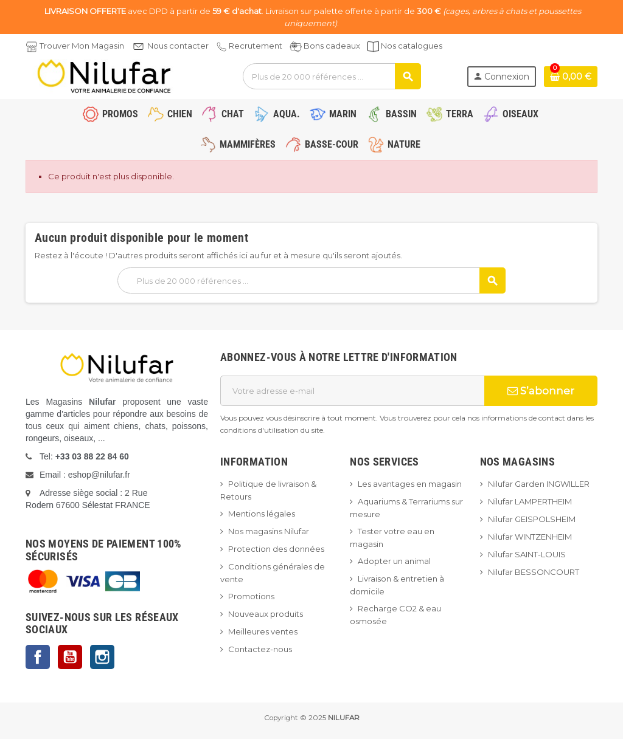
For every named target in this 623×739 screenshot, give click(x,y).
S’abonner (540, 391)
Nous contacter (178, 45)
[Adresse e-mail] (352, 391)
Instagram (102, 657)
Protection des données (276, 549)
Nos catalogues (411, 45)
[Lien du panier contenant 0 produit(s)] (570, 76)
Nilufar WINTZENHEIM (530, 536)
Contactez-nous (260, 649)
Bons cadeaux (332, 45)
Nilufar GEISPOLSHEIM (532, 519)
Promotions (251, 596)
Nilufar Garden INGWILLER (539, 484)
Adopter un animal (394, 561)
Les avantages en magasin (410, 484)
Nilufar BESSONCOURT (533, 572)
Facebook (38, 657)
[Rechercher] (331, 76)
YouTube (70, 657)
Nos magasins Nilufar (268, 531)
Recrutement (255, 45)
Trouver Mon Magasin (82, 45)
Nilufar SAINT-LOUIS (527, 554)
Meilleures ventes (263, 631)
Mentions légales (261, 513)
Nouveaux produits (265, 614)
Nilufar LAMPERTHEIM (530, 501)
